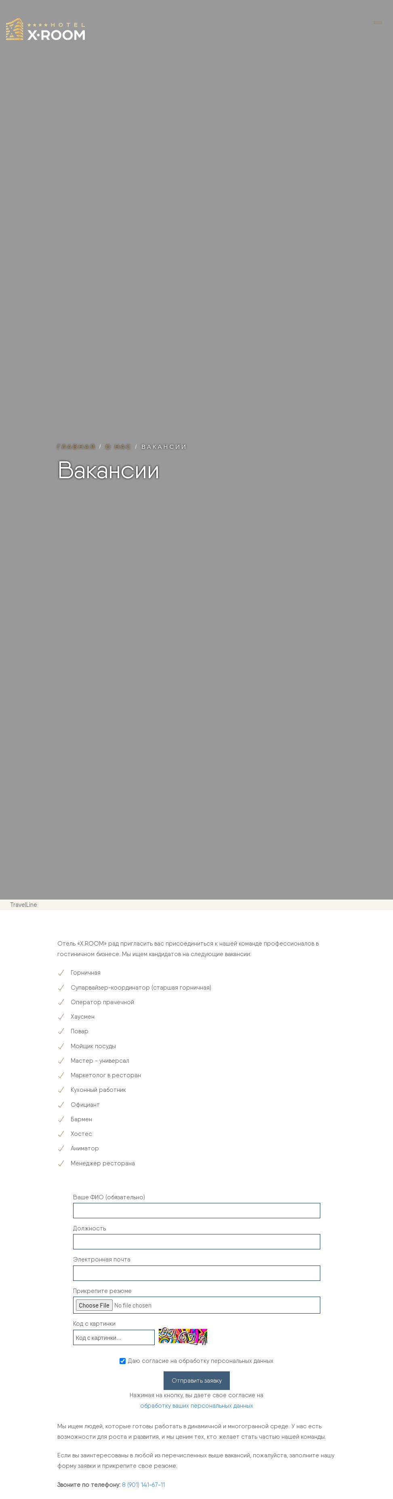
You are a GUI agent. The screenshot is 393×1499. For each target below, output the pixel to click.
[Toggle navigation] (377, 23)
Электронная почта (101, 1259)
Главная (77, 446)
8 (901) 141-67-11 (143, 1484)
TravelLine (23, 904)
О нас (118, 446)
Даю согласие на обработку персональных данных (200, 1360)
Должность (89, 1228)
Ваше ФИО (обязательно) (109, 1197)
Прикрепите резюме (102, 1291)
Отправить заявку (197, 1380)
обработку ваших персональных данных (196, 1405)
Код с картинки (94, 1323)
